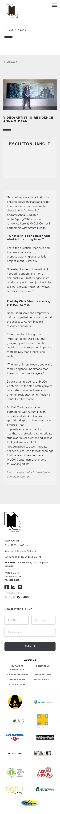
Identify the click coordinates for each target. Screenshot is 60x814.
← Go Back (10, 62)
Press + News (15, 29)
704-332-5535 (11, 580)
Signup (30, 646)
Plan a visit (11, 540)
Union (25, 597)
